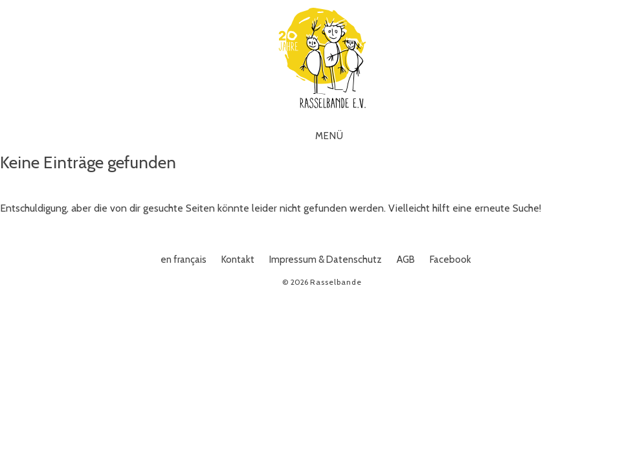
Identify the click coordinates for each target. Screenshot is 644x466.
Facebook (450, 259)
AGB (406, 259)
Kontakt (237, 259)
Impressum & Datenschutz (325, 259)
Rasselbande (322, 57)
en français (183, 259)
